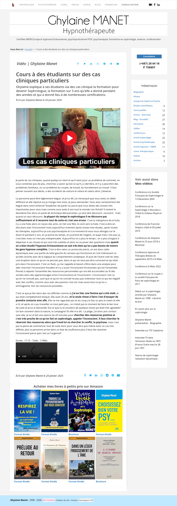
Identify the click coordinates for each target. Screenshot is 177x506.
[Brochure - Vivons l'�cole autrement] (74, 434)
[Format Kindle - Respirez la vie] (22, 434)
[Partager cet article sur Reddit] (104, 63)
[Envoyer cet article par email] (118, 63)
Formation (138, 124)
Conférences (139, 133)
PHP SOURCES (49, 500)
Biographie (139, 92)
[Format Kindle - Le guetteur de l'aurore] (49, 481)
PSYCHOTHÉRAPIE (47, 4)
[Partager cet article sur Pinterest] (111, 63)
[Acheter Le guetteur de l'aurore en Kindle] (54, 458)
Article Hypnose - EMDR (145, 147)
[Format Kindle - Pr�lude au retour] (22, 481)
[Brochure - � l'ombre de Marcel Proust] (101, 481)
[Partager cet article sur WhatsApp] (98, 63)
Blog (98, 4)
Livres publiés (140, 110)
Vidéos (87, 4)
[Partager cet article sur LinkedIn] (91, 63)
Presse (75, 4)
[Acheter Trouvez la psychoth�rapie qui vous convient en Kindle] (54, 411)
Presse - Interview (142, 115)
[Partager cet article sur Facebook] (78, 63)
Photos (137, 96)
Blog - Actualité (141, 119)
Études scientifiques (143, 105)
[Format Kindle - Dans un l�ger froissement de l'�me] (76, 481)
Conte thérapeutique (144, 151)
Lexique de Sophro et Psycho (147, 101)
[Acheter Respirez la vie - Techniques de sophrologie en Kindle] (27, 411)
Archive (137, 160)
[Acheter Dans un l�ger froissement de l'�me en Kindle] (82, 458)
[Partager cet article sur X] (84, 63)
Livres (64, 4)
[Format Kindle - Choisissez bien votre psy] (103, 434)
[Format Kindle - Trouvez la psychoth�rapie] (49, 434)
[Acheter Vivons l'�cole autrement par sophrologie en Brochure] (82, 411)
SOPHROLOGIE (26, 4)
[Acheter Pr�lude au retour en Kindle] (27, 458)
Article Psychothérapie (144, 142)
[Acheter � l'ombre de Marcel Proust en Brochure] (109, 458)
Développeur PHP (86, 500)
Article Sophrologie (142, 137)
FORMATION (111, 4)
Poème (137, 156)
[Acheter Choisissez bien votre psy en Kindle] (109, 411)
